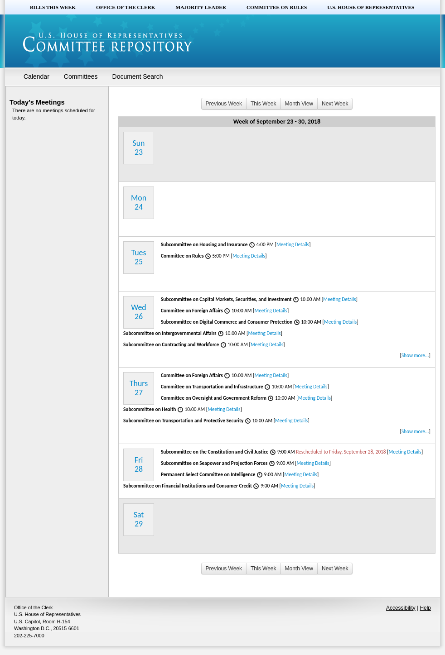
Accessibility (401, 608)
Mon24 (138, 202)
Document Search (137, 76)
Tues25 (138, 257)
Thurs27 (139, 387)
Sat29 (139, 519)
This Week (263, 103)
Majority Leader (201, 7)
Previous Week (224, 103)
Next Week (335, 103)
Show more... (415, 355)
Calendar (36, 76)
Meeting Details (292, 244)
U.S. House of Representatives (370, 7)
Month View (299, 103)
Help (425, 608)
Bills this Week (53, 7)
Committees (81, 76)
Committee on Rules (277, 7)
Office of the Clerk (125, 7)
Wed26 (138, 311)
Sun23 (139, 147)
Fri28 (139, 464)
